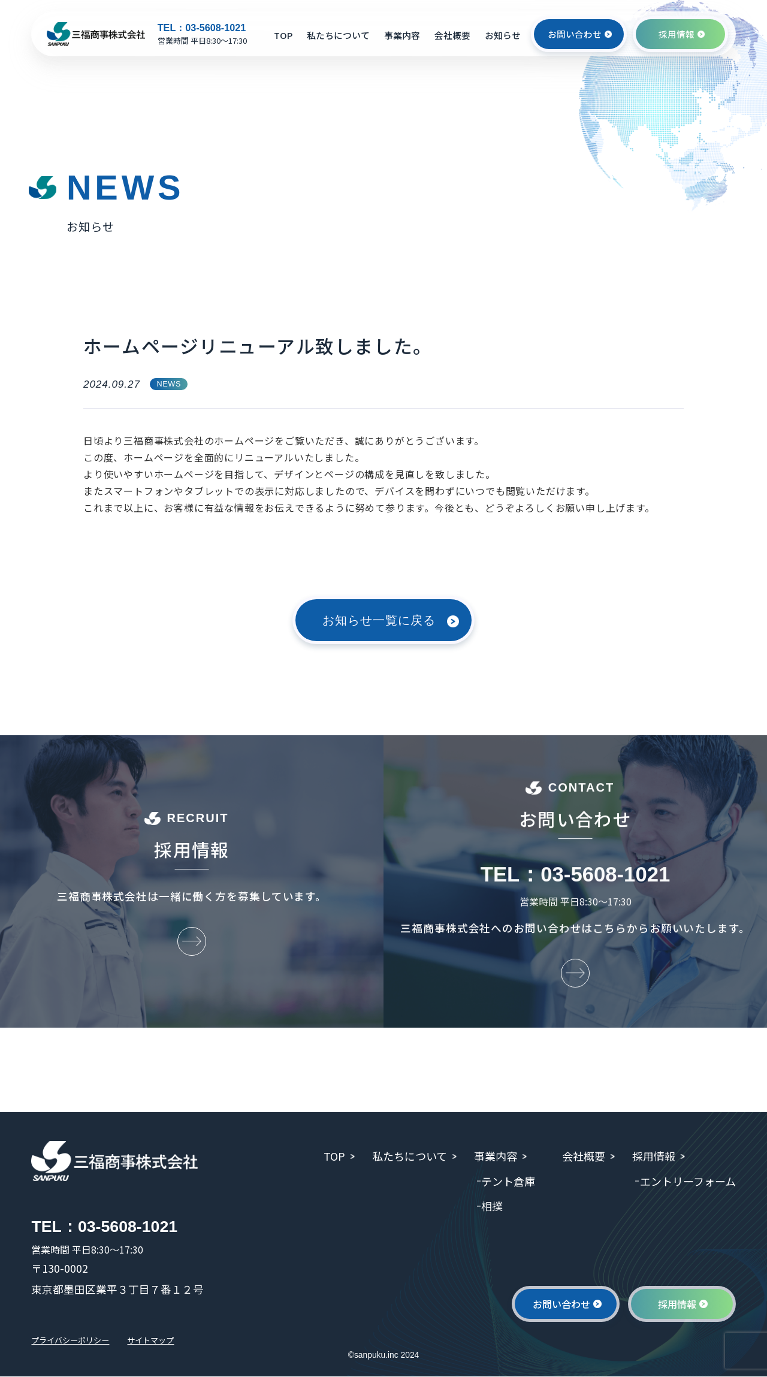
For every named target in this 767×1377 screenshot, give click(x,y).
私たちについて (338, 35)
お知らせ (503, 35)
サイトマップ (158, 1341)
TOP (283, 35)
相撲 (489, 1205)
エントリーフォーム (688, 1181)
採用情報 (652, 1156)
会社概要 (452, 35)
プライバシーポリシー (73, 1341)
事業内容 (402, 35)
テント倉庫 (506, 1181)
